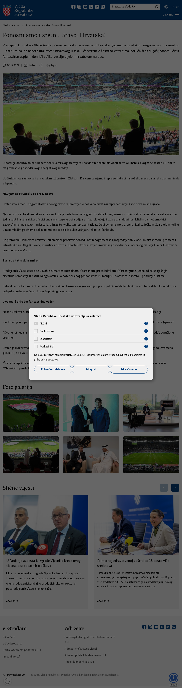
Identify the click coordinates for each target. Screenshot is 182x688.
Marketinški (46, 346)
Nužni (43, 323)
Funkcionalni (47, 331)
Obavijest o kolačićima (129, 355)
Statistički (46, 338)
